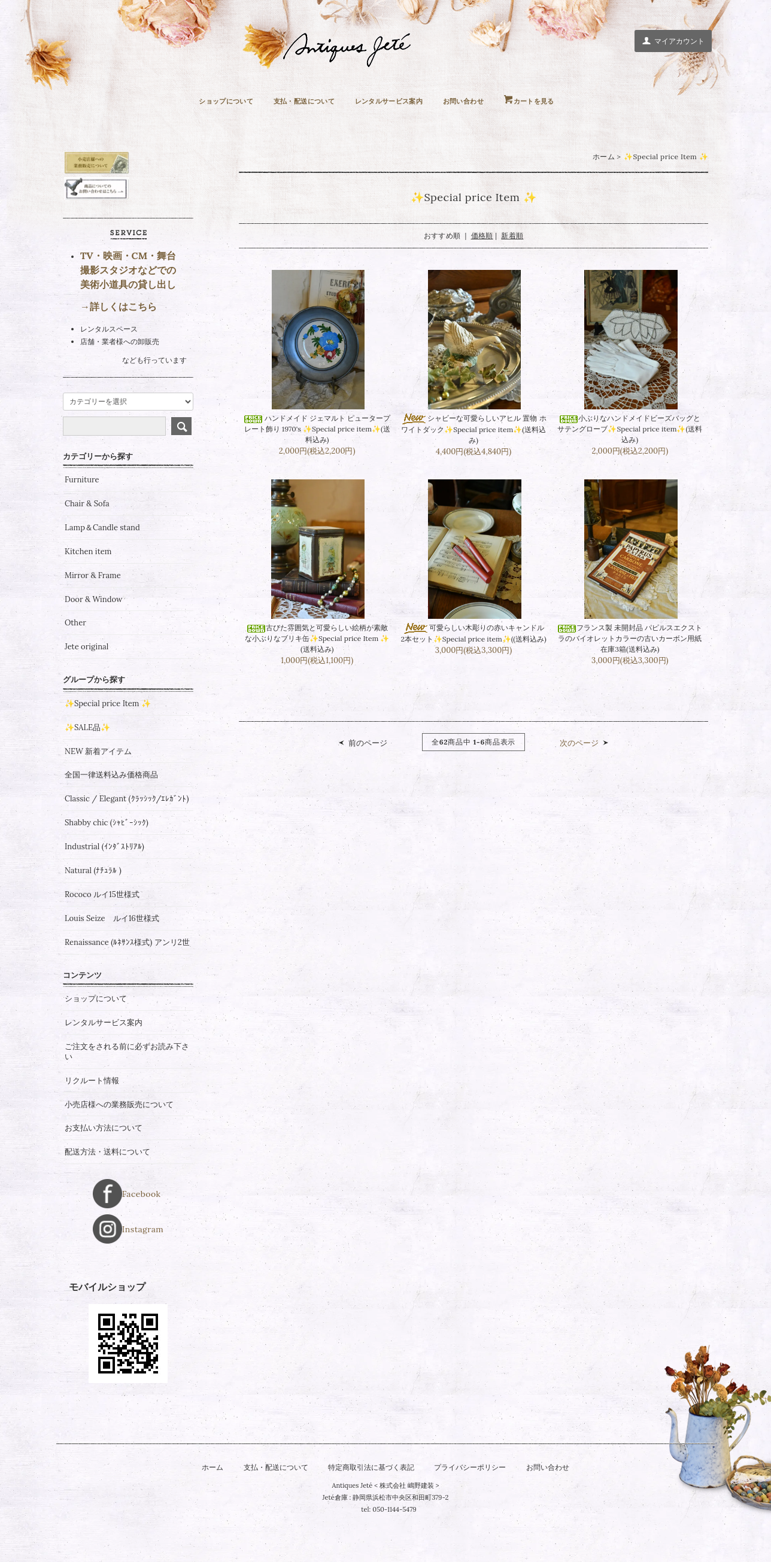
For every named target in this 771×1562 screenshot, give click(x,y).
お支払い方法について (103, 1173)
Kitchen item (88, 596)
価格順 (482, 236)
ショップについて (203, 101)
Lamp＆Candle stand (102, 573)
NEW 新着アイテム (98, 796)
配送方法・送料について (107, 1197)
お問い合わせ (478, 101)
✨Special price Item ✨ (666, 157)
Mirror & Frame (93, 620)
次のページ (579, 748)
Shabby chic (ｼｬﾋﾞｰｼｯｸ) (106, 868)
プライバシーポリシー (475, 1484)
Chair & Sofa (87, 549)
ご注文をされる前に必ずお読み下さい (127, 1096)
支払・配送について (294, 101)
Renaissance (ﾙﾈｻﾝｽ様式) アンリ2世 (127, 987)
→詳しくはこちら (118, 351)
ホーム (604, 157)
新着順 (512, 236)
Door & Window (93, 644)
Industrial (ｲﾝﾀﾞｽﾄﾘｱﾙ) (104, 892)
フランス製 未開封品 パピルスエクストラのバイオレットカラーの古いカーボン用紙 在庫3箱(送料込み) (630, 643)
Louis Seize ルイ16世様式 (112, 963)
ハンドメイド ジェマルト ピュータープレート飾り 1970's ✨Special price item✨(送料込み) (317, 431)
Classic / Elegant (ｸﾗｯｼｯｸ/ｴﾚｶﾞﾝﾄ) (127, 844)
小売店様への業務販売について (119, 1149)
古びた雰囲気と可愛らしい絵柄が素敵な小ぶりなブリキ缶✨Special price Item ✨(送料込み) (317, 643)
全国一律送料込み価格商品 (111, 820)
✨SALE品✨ (87, 772)
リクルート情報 (92, 1125)
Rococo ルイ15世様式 (102, 939)
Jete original (86, 692)
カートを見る (557, 101)
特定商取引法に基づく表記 (370, 1484)
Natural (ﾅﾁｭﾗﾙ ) (93, 915)
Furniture (82, 525)
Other (75, 668)
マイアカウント (673, 40)
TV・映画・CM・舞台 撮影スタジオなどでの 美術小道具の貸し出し (128, 314)
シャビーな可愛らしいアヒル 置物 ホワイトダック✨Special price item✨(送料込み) (473, 431)
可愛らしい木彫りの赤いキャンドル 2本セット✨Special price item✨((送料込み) (473, 643)
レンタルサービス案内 (392, 101)
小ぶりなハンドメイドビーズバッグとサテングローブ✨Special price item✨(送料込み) (630, 431)
